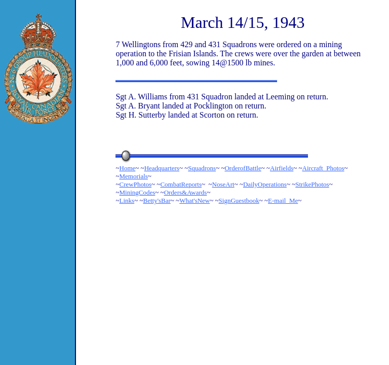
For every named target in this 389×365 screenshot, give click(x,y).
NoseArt (223, 184)
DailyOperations (265, 184)
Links (127, 200)
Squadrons (202, 168)
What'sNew (194, 200)
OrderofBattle (242, 168)
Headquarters (161, 168)
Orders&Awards (185, 192)
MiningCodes (137, 192)
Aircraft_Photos (323, 168)
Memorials (134, 176)
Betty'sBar (156, 200)
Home (128, 168)
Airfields (281, 168)
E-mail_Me (283, 200)
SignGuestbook (239, 200)
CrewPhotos (136, 184)
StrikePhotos (312, 184)
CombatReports (181, 184)
